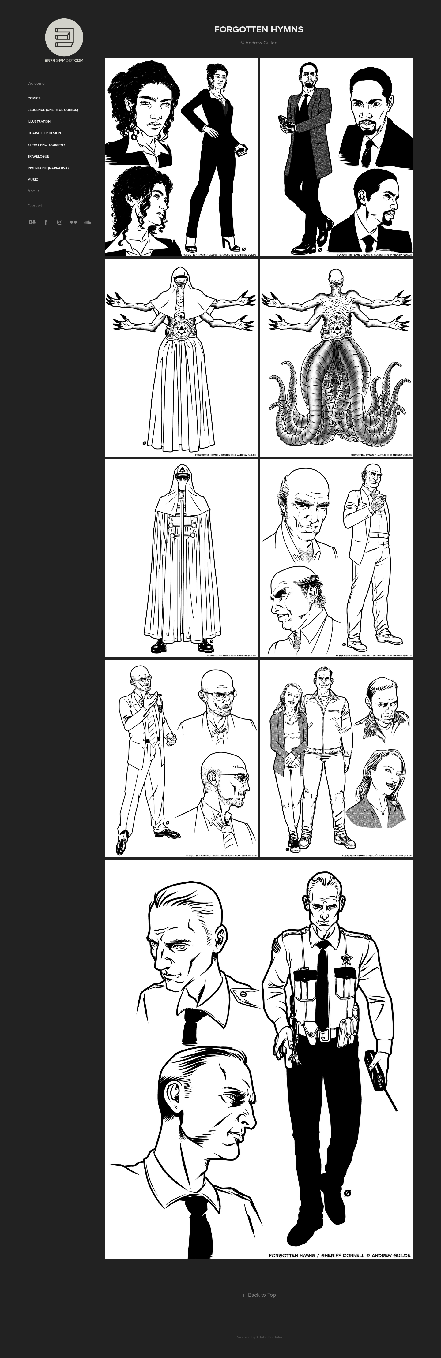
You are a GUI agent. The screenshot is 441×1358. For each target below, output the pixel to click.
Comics (34, 98)
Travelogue (38, 156)
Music (33, 179)
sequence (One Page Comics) (53, 109)
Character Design (44, 133)
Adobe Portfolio (269, 1337)
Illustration (39, 121)
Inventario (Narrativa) (48, 168)
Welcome (36, 83)
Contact (35, 206)
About (33, 191)
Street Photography (46, 144)
